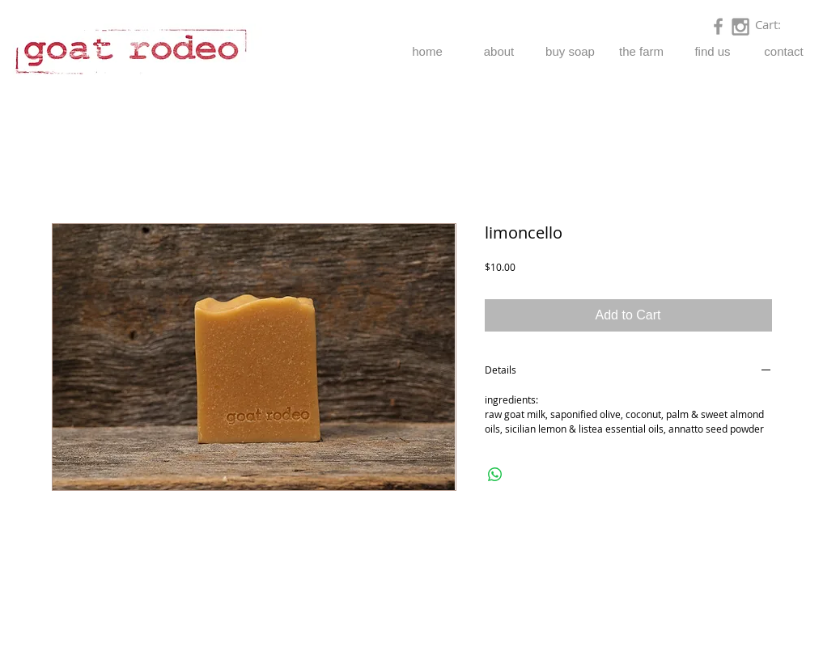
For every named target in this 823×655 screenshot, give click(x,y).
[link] (777, 25)
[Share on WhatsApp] (495, 474)
